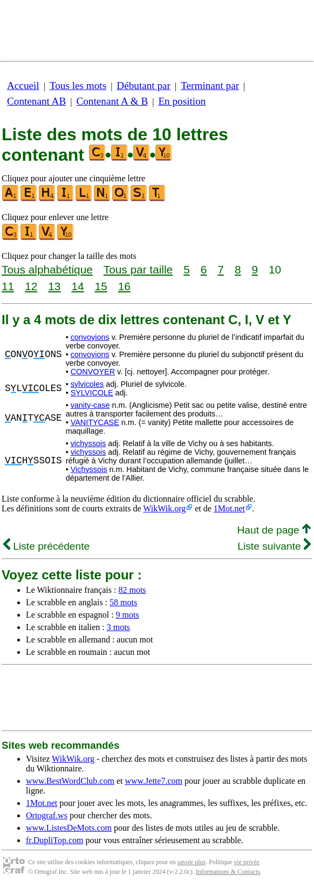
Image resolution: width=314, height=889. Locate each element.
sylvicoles (87, 384)
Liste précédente (46, 546)
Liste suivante (274, 546)
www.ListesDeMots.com (69, 827)
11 (8, 286)
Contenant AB (36, 101)
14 (77, 286)
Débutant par (143, 85)
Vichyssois (89, 469)
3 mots (118, 627)
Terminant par (210, 85)
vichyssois (88, 443)
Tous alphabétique (47, 269)
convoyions (90, 337)
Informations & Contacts (228, 872)
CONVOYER (93, 371)
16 (124, 286)
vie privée (247, 862)
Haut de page (274, 530)
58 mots (123, 602)
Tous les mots (78, 85)
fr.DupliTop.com (54, 840)
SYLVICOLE (92, 392)
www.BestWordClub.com (70, 780)
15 (101, 286)
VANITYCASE (95, 422)
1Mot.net (229, 508)
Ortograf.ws (46, 815)
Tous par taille (138, 269)
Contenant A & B (112, 101)
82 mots (132, 589)
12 (31, 286)
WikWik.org (164, 508)
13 (54, 286)
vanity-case (90, 405)
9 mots (127, 614)
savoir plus (192, 862)
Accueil (23, 85)
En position (182, 101)
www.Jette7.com (153, 780)
